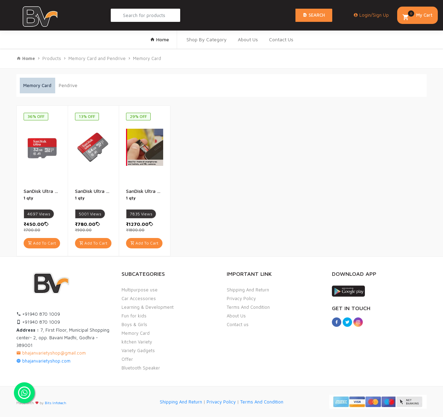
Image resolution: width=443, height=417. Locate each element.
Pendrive (68, 85)
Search (314, 15)
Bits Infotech (55, 403)
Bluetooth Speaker (141, 368)
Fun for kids (134, 315)
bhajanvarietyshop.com (43, 361)
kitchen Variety (137, 341)
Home (159, 39)
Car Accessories (139, 298)
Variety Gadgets (138, 350)
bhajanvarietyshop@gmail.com (51, 353)
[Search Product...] (145, 15)
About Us (248, 39)
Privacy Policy (241, 298)
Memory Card (147, 58)
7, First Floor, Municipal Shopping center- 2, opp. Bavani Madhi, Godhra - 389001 (62, 337)
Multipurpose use (140, 289)
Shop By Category (206, 39)
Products (51, 58)
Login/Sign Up (371, 15)
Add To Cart (42, 243)
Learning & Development (148, 307)
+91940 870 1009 (38, 314)
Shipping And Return (248, 289)
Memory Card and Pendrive (97, 58)
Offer (127, 359)
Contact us (238, 324)
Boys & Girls (134, 324)
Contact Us (281, 39)
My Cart (417, 15)
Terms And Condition (248, 307)
